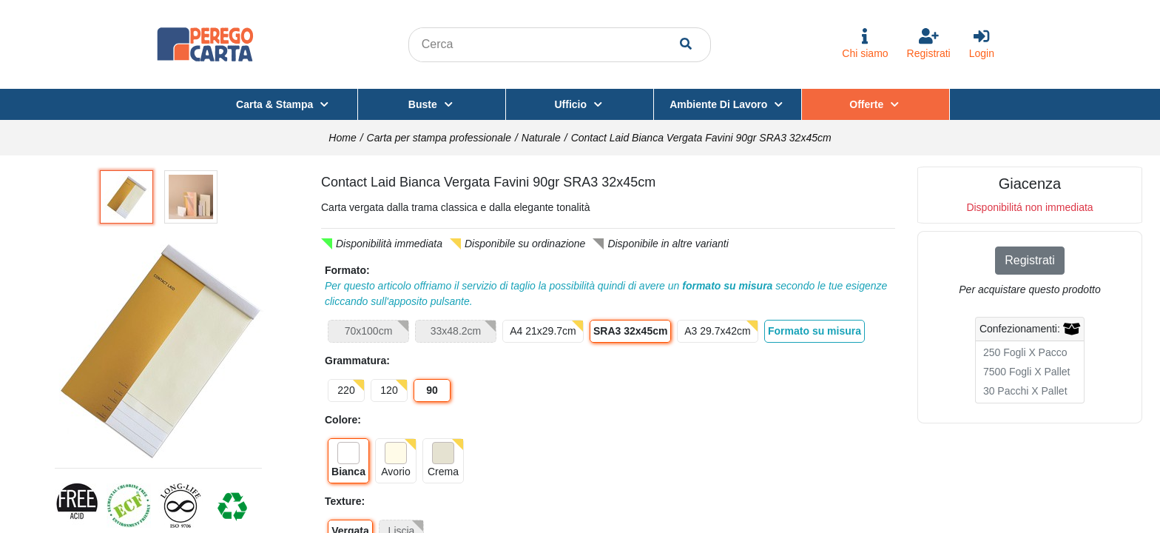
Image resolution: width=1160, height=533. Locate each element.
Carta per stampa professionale (439, 138)
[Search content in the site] (545, 44)
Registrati (1030, 260)
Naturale (541, 138)
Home (342, 138)
